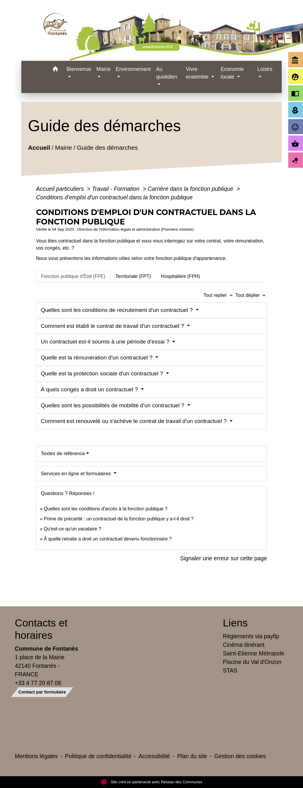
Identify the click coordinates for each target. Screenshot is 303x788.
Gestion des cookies (240, 756)
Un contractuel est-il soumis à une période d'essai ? (106, 341)
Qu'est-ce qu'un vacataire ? (72, 528)
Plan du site (192, 756)
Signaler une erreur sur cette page (223, 558)
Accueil (39, 147)
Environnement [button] (133, 69)
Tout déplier (251, 295)
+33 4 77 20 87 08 (38, 683)
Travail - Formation (116, 188)
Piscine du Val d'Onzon (252, 662)
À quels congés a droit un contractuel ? (90, 389)
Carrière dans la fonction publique (191, 188)
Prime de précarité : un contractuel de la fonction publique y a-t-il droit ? (119, 518)
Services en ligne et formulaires (76, 473)
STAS (230, 670)
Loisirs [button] (265, 69)
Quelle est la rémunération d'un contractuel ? (97, 357)
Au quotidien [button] (166, 73)
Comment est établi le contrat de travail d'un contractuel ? (113, 326)
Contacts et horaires (41, 629)
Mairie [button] (103, 69)
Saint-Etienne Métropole (253, 653)
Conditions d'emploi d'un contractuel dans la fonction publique (114, 197)
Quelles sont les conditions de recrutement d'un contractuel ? (117, 310)
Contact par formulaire (42, 691)
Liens (235, 623)
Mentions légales (36, 756)
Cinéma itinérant (244, 645)
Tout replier (219, 295)
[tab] (73, 276)
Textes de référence (63, 453)
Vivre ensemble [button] (198, 73)
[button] (55, 70)
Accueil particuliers (61, 188)
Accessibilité (154, 756)
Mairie (63, 147)
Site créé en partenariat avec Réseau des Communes (151, 782)
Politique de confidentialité (98, 756)
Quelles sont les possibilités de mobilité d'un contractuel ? (113, 405)
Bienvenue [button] (79, 69)
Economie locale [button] (232, 73)
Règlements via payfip (251, 636)
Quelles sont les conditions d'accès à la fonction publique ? (106, 508)
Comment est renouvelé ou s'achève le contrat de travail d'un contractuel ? (134, 421)
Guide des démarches (107, 147)
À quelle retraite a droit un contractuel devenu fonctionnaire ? (108, 538)
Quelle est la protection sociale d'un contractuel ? (103, 373)
